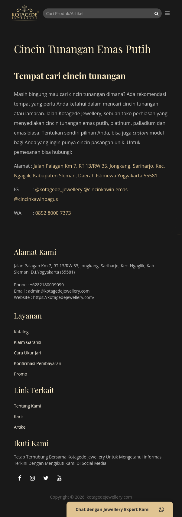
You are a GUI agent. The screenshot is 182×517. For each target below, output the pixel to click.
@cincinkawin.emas (106, 189)
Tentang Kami (27, 406)
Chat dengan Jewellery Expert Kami (120, 509)
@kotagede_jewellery (58, 189)
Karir (18, 416)
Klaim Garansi (27, 342)
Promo (20, 374)
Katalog (21, 332)
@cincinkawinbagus (36, 199)
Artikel (20, 427)
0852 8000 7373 (53, 213)
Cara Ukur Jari (27, 353)
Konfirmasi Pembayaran (37, 363)
